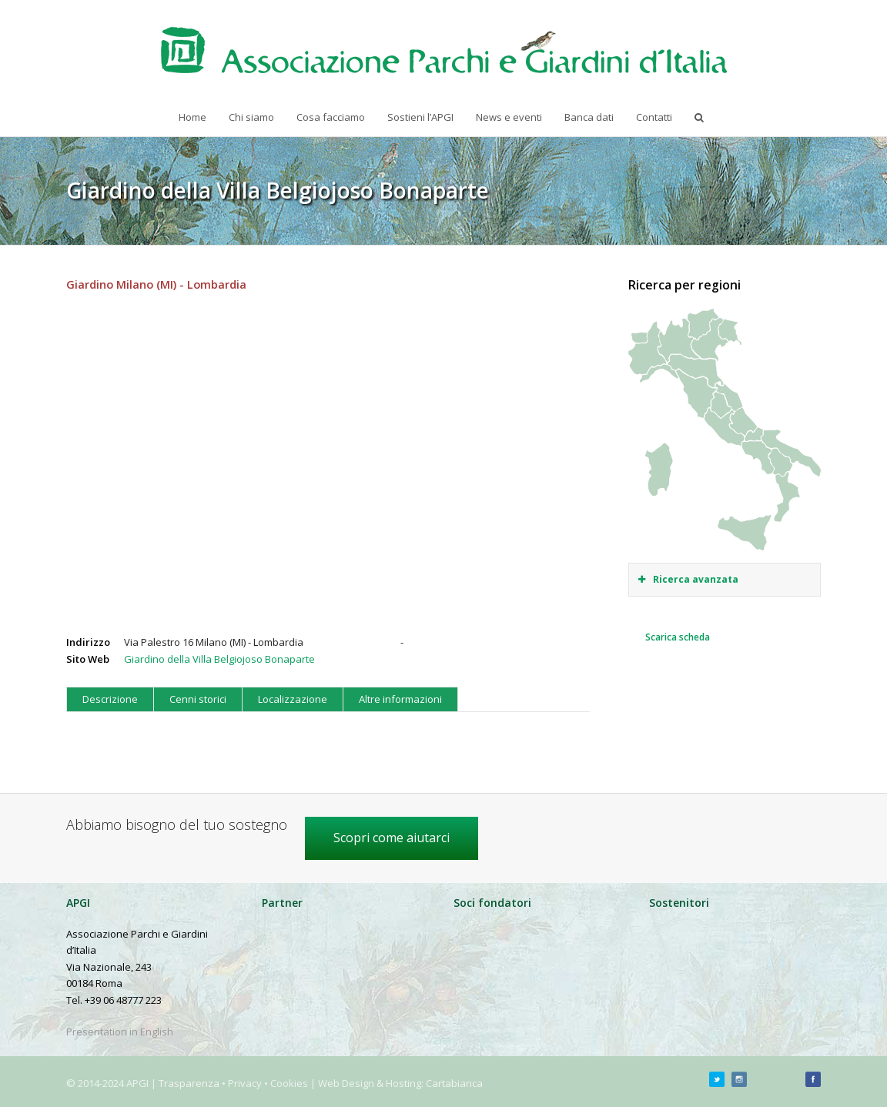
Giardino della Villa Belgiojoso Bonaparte (219, 659)
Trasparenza (189, 1083)
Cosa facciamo (330, 117)
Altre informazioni (400, 699)
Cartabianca (454, 1083)
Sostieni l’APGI (420, 117)
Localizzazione (292, 699)
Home (192, 117)
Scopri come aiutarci (391, 837)
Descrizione (110, 699)
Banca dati (589, 117)
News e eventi (509, 117)
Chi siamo (251, 117)
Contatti (654, 117)
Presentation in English (119, 1031)
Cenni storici (197, 699)
